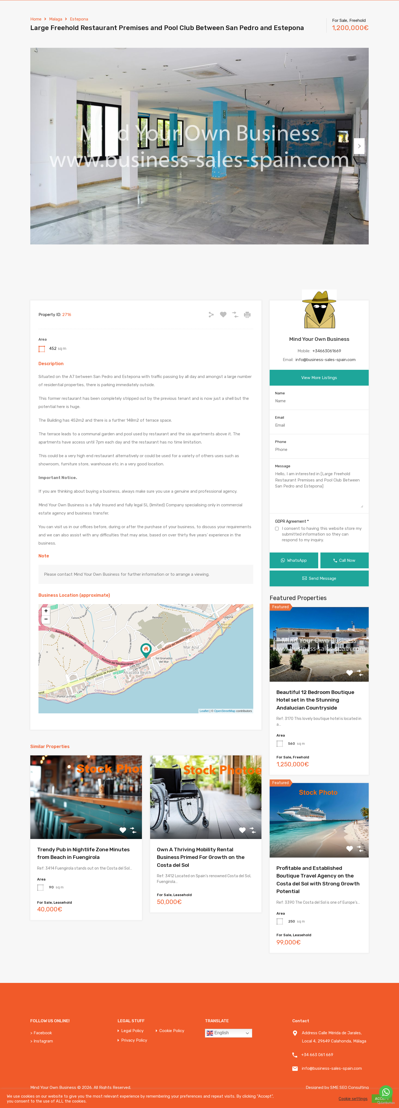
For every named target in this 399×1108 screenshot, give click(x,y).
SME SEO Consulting (349, 1087)
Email (279, 417)
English (218, 1033)
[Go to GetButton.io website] (386, 1102)
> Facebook (41, 1032)
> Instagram (41, 1041)
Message (282, 466)
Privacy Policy (134, 1040)
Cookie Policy (171, 1031)
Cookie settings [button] (353, 1098)
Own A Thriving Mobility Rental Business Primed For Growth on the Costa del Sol (201, 857)
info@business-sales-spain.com (326, 359)
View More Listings (319, 377)
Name (280, 393)
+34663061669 (326, 350)
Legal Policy (132, 1031)
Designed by (318, 1087)
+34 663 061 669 (317, 1054)
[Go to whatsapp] (386, 1092)
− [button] (46, 620)
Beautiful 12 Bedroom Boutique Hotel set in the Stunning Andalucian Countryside (315, 700)
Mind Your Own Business (319, 339)
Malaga (55, 19)
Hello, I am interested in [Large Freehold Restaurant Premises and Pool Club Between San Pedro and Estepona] (319, 489)
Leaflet (204, 711)
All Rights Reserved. (112, 1087)
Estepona (79, 19)
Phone (280, 442)
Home (35, 19)
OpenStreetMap (225, 711)
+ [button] (46, 611)
